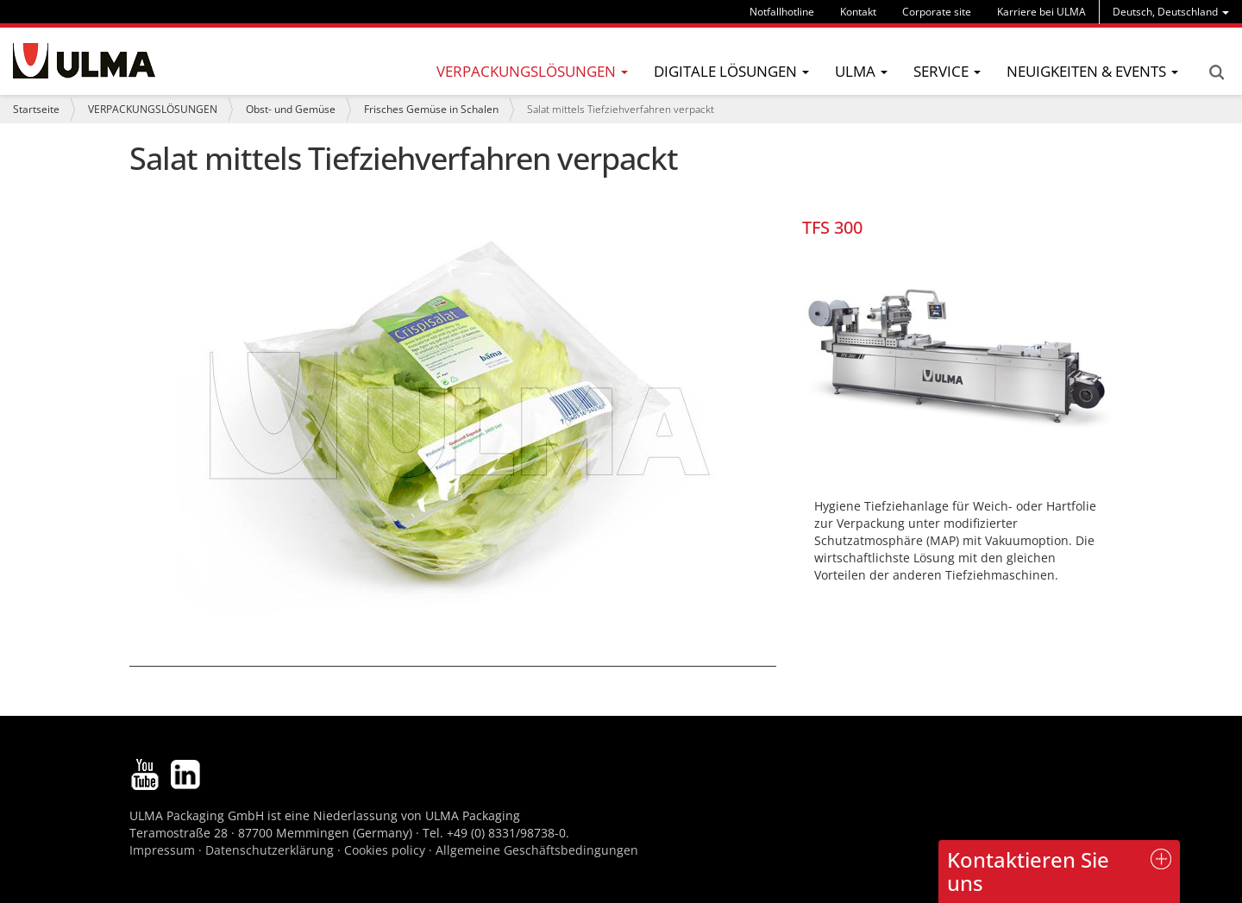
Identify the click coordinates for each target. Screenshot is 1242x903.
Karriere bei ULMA (1041, 11)
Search (1216, 72)
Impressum (162, 850)
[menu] (1171, 11)
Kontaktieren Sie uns (1028, 870)
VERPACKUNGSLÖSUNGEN (152, 109)
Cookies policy (384, 850)
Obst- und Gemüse (291, 109)
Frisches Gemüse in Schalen (431, 109)
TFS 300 (832, 227)
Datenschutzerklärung (271, 850)
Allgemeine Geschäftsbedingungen (537, 850)
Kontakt (858, 11)
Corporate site (936, 11)
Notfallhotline (782, 11)
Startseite (36, 109)
